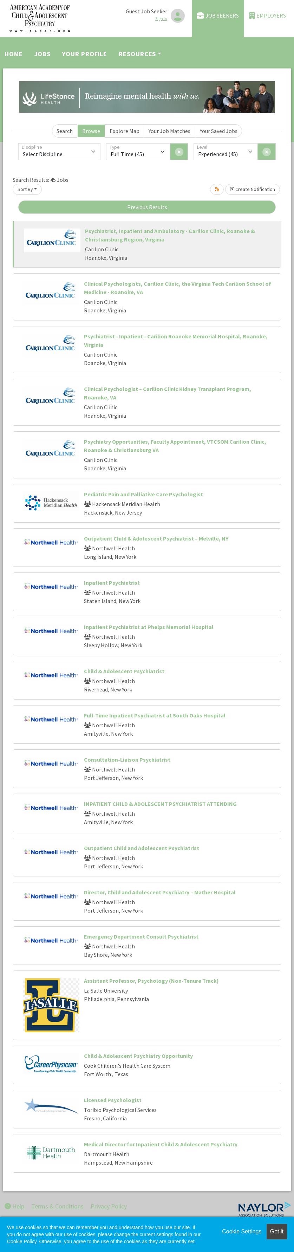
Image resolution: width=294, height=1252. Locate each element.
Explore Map (124, 130)
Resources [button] (137, 54)
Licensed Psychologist (113, 1100)
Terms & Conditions (57, 1206)
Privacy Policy (109, 1206)
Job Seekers (218, 15)
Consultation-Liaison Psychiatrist (127, 759)
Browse (91, 130)
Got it (276, 1231)
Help (14, 1206)
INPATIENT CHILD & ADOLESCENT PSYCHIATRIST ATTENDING (160, 803)
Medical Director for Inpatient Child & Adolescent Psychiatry (160, 1144)
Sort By (25, 189)
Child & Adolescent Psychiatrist (124, 671)
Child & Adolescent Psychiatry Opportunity (138, 1055)
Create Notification (252, 189)
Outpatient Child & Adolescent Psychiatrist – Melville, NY (156, 538)
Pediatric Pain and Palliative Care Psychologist (143, 494)
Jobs (42, 54)
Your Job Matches (169, 130)
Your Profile (84, 54)
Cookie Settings (241, 1231)
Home (14, 54)
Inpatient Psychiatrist (112, 582)
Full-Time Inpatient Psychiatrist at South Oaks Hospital (155, 715)
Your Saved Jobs (218, 130)
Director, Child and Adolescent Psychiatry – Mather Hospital (160, 892)
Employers (267, 15)
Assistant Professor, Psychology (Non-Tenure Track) (151, 980)
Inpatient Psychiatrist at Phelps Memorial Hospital (149, 626)
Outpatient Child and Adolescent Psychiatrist (141, 848)
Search (65, 130)
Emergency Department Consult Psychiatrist (141, 936)
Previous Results (147, 207)
